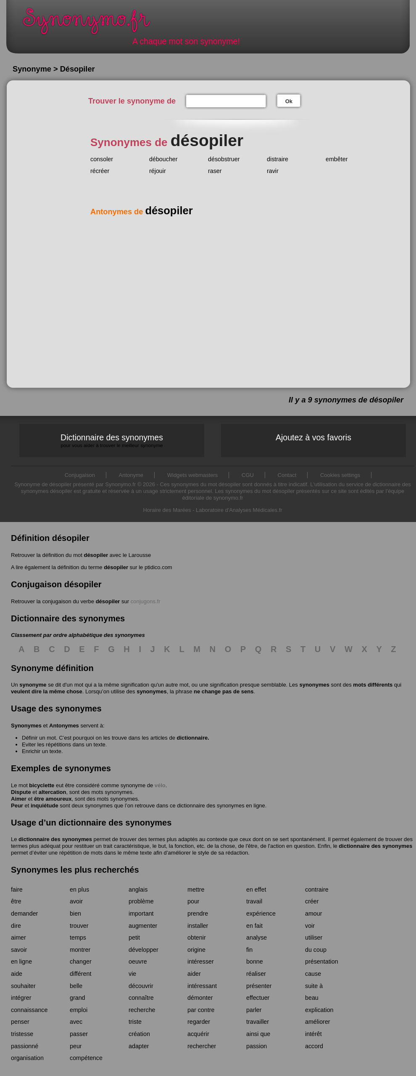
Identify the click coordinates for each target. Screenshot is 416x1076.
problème (141, 901)
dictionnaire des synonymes (55, 839)
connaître (141, 997)
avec (76, 1021)
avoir (76, 901)
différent (80, 973)
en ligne (21, 961)
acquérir (198, 1034)
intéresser (200, 961)
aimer (18, 937)
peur (76, 1046)
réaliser (256, 973)
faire (17, 889)
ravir (273, 171)
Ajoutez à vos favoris (313, 437)
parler (254, 1010)
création (139, 1034)
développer (143, 949)
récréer (99, 171)
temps (78, 937)
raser (215, 171)
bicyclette (41, 785)
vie (132, 973)
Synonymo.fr (92, 23)
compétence (86, 1058)
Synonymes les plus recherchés (75, 869)
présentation (321, 961)
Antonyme (131, 475)
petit (134, 937)
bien (75, 913)
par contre (200, 1010)
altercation (52, 792)
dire (16, 925)
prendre (197, 913)
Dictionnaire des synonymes (111, 440)
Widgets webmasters (192, 475)
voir (310, 925)
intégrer (21, 997)
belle (76, 986)
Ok (288, 101)
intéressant (202, 986)
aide (16, 973)
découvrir (141, 986)
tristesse (22, 1034)
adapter (139, 1046)
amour (313, 913)
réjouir (157, 171)
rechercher (201, 1046)
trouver (79, 925)
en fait (254, 925)
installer (197, 925)
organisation (27, 1058)
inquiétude (44, 805)
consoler (101, 159)
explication (319, 1010)
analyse (256, 937)
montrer (80, 949)
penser (20, 1021)
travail (254, 901)
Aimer (18, 799)
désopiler (96, 555)
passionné (24, 1046)
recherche (142, 1010)
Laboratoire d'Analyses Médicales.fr (239, 510)
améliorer (317, 1021)
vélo (160, 785)
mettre (196, 889)
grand (77, 997)
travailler (257, 1021)
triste (135, 1021)
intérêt (313, 1034)
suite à (314, 986)
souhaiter (23, 986)
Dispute (21, 792)
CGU (248, 475)
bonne (254, 961)
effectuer (257, 997)
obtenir (196, 937)
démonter (200, 997)
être (16, 901)
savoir (19, 949)
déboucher (163, 159)
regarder (198, 1021)
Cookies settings (340, 475)
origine (196, 949)
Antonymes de (141, 212)
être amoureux (53, 799)
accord (314, 1046)
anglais (138, 889)
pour (193, 901)
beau (312, 997)
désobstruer (224, 159)
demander (24, 913)
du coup (315, 949)
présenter (258, 986)
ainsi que (258, 1034)
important (141, 913)
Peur (17, 805)
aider (194, 973)
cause (313, 973)
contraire (317, 889)
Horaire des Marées (167, 510)
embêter (337, 159)
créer (312, 901)
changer (81, 961)
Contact (287, 475)
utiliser (313, 937)
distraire (277, 159)
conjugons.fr (146, 601)
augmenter (143, 925)
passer (79, 1034)
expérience (261, 913)
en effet (256, 889)
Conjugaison (80, 475)
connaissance (29, 1010)
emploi (78, 1010)
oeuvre (138, 961)
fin (249, 949)
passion (256, 1046)
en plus (79, 889)
